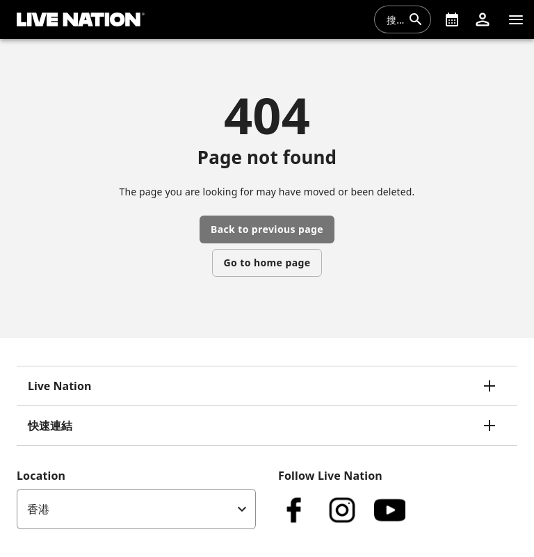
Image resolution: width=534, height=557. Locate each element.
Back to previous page (267, 229)
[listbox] (136, 509)
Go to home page (267, 262)
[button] (482, 19)
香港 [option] (38, 509)
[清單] (516, 19)
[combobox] (394, 19)
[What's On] (452, 19)
